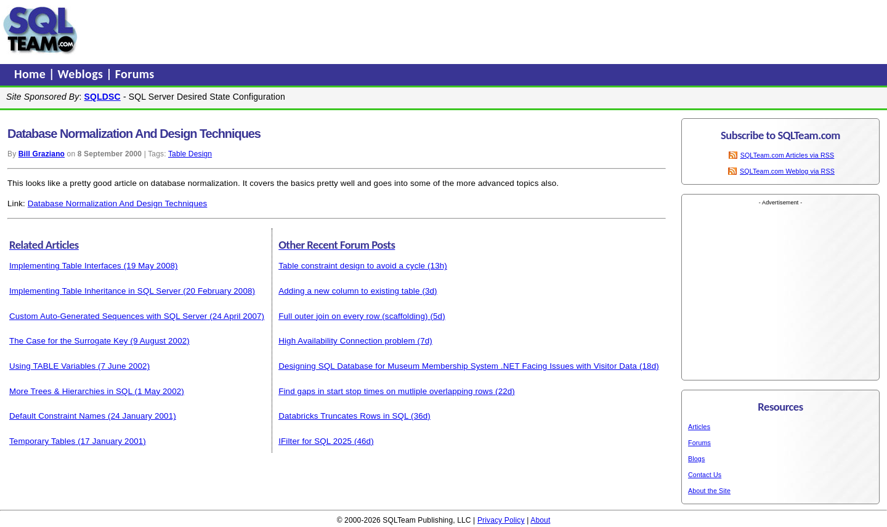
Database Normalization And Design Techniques (118, 203)
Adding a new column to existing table (348, 291)
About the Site (709, 490)
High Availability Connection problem (346, 340)
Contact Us (704, 474)
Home (31, 73)
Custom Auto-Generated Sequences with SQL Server (108, 316)
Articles (699, 426)
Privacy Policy (501, 520)
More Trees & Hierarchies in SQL (70, 391)
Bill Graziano (41, 154)
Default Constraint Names (57, 415)
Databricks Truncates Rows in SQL (343, 415)
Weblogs (82, 73)
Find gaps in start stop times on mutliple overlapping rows (385, 391)
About (540, 520)
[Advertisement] (316, 30)
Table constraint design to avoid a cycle (351, 265)
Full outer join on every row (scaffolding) (352, 316)
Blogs (696, 458)
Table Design (190, 154)
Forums (135, 73)
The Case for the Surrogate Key (68, 340)
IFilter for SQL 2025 (315, 441)
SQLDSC (102, 97)
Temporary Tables (42, 441)
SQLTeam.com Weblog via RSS (787, 171)
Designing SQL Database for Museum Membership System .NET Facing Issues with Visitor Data (457, 366)
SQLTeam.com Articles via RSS (787, 155)
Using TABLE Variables (52, 366)
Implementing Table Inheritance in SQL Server (95, 291)
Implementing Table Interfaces (65, 265)
